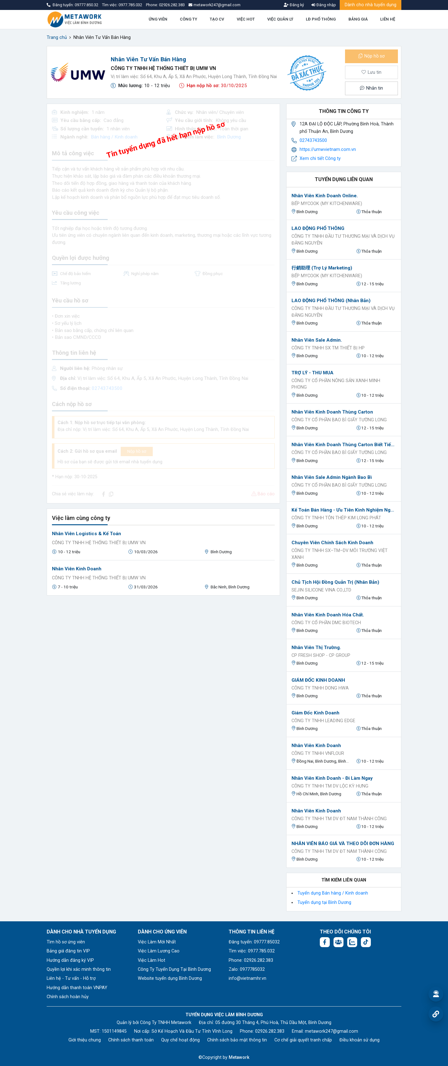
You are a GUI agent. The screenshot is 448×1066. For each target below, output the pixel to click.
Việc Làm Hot (151, 960)
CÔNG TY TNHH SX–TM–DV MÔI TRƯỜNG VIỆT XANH (340, 554)
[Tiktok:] (366, 942)
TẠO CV (217, 19)
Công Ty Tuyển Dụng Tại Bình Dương (174, 969)
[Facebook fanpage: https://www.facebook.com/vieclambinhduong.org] (325, 942)
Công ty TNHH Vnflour (318, 753)
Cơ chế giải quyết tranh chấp (303, 1040)
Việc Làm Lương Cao (159, 951)
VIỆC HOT (246, 19)
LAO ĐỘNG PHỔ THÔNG (318, 228)
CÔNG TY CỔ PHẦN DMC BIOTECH (326, 622)
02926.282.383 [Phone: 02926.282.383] (269, 1031)
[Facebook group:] (338, 942)
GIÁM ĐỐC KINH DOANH (318, 680)
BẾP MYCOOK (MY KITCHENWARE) (327, 203)
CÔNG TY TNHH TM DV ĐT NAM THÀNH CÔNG (339, 818)
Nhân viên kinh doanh (316, 745)
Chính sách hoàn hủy (68, 996)
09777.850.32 (87, 4)
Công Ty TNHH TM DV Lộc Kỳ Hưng (330, 786)
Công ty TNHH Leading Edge (323, 720)
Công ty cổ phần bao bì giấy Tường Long (339, 420)
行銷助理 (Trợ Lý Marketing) (322, 268)
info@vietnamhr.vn (247, 978)
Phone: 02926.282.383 (251, 960)
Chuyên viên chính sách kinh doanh (332, 542)
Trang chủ (57, 37)
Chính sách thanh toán (131, 1040)
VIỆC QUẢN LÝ (280, 19)
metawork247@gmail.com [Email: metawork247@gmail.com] (331, 1031)
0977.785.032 (131, 4)
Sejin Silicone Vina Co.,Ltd (321, 590)
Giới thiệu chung (84, 1040)
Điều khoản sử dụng (359, 1040)
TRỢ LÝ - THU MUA (313, 373)
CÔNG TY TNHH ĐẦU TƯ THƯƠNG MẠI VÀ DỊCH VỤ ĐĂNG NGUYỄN (343, 240)
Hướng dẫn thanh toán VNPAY (77, 987)
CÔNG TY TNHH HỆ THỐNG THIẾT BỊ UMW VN (163, 68)
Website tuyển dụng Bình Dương (170, 978)
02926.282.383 (172, 4)
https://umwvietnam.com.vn (328, 149)
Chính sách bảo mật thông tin (237, 1040)
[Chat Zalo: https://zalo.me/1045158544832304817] (352, 942)
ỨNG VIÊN (158, 19)
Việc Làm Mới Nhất (157, 942)
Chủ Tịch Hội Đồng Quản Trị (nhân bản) (335, 582)
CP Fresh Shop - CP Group (321, 655)
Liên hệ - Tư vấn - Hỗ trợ (71, 978)
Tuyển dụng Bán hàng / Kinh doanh (332, 893)
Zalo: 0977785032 (247, 969)
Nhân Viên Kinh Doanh (76, 569)
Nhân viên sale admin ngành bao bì (332, 477)
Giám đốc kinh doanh (315, 713)
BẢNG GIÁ (358, 19)
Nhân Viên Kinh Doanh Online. (325, 196)
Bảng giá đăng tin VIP (68, 951)
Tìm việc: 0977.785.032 (252, 951)
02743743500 (313, 140)
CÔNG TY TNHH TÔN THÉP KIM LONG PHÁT (336, 518)
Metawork (239, 1057)
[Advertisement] (163, 644)
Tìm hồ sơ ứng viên (66, 942)
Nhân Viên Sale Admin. (317, 340)
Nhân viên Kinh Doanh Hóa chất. (328, 615)
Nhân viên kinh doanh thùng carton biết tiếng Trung (344, 444)
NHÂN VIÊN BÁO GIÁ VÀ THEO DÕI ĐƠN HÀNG (343, 843)
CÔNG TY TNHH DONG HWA (320, 688)
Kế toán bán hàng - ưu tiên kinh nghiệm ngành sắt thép (344, 510)
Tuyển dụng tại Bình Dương (324, 902)
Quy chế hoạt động (180, 1040)
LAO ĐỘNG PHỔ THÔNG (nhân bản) (331, 300)
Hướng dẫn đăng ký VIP (70, 960)
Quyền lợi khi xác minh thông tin (79, 969)
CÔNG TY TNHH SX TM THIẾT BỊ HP (328, 348)
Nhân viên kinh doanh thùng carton (332, 412)
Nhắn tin (371, 88)
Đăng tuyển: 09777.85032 (254, 942)
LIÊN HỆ (387, 19)
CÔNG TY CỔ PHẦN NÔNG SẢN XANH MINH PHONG (336, 384)
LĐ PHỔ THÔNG (321, 19)
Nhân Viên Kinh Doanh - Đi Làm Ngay (332, 778)
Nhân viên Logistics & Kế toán (86, 533)
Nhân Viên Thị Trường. (316, 647)
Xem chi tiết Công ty (320, 158)
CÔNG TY (188, 19)
